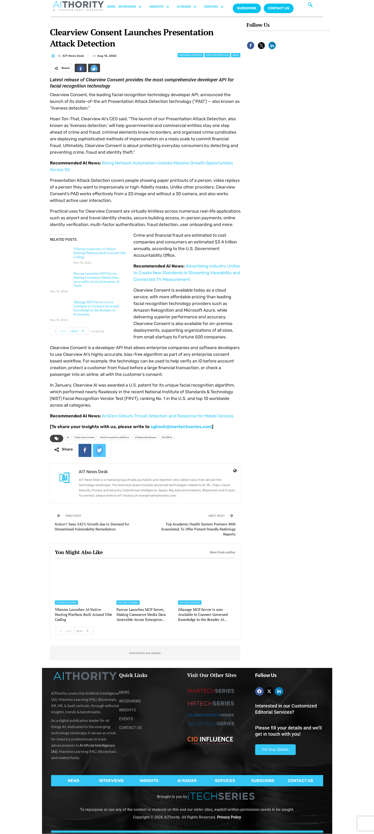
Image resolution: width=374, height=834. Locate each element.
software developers (145, 437)
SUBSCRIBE (262, 780)
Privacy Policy (229, 817)
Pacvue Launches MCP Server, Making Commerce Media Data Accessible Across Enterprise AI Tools (97, 279)
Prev (59, 330)
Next (78, 330)
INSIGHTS (161, 6)
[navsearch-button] (310, 6)
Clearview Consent (84, 437)
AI (68, 437)
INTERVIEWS (132, 6)
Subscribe (247, 8)
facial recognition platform (114, 437)
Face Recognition (217, 55)
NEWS (111, 6)
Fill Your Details (275, 749)
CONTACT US (278, 8)
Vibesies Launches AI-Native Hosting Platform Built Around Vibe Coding (100, 253)
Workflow (167, 437)
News (235, 55)
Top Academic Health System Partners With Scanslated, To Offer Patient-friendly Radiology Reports (198, 529)
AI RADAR (189, 6)
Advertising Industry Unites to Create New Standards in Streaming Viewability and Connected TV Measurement (186, 272)
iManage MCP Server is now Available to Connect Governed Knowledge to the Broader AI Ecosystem (96, 308)
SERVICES (216, 6)
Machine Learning (190, 55)
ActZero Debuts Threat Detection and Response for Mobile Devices (167, 416)
